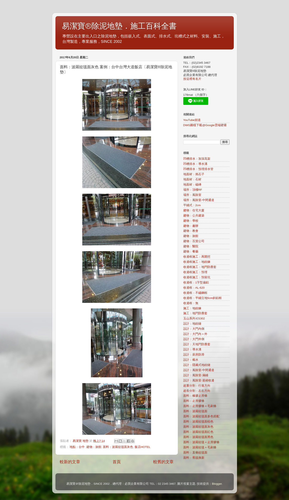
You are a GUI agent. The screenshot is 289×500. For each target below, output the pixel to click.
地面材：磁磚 (192, 184)
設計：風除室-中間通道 (198, 370)
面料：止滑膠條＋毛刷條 (199, 406)
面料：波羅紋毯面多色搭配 (201, 416)
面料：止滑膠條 (193, 400)
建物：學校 (190, 220)
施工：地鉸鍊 (192, 308)
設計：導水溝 (192, 349)
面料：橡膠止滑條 (195, 395)
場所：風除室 (192, 195)
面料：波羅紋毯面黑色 (198, 437)
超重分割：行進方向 (196, 385)
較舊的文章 (163, 462)
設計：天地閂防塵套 (196, 344)
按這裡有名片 (192, 78)
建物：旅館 (93, 447)
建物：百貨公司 (193, 241)
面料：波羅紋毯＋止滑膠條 (201, 442)
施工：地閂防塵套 (195, 313)
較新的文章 (70, 462)
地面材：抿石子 (193, 174)
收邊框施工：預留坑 (196, 277)
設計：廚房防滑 (193, 354)
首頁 (117, 462)
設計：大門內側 (193, 328)
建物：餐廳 (190, 251)
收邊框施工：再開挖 (196, 256)
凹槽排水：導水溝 (195, 164)
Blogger (217, 483)
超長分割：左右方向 (196, 390)
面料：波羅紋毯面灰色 (118, 447)
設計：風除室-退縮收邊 (198, 380)
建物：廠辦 (190, 226)
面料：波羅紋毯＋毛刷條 (199, 447)
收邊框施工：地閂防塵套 (199, 267)
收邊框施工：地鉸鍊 (196, 261)
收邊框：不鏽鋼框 (195, 292)
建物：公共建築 (193, 215)
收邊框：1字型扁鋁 (196, 282)
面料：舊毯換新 (193, 457)
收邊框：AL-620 (194, 287)
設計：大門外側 (193, 339)
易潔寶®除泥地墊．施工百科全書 (119, 26)
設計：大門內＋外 (195, 334)
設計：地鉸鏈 (192, 323)
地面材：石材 (192, 179)
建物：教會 (190, 230)
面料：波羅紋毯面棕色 (198, 421)
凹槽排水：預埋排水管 (198, 169)
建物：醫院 (190, 246)
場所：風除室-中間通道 (198, 200)
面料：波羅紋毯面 (195, 411)
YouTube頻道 (192, 120)
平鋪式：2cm (192, 205)
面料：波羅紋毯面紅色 (198, 431)
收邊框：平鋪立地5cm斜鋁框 (202, 298)
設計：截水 (190, 359)
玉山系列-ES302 (194, 318)
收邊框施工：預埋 (195, 272)
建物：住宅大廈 (193, 210)
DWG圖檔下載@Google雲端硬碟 (205, 125)
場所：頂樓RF (192, 189)
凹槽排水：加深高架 (196, 158)
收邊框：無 (190, 303)
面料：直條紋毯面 (195, 452)
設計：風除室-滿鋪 (195, 375)
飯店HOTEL (142, 447)
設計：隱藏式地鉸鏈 (196, 365)
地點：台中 (77, 447)
